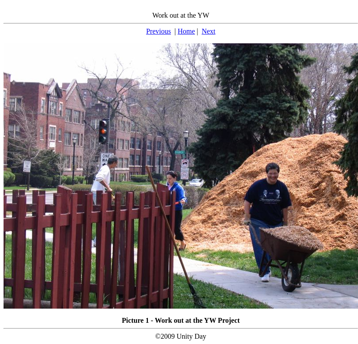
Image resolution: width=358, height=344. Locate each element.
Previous (158, 31)
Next (209, 31)
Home (186, 31)
